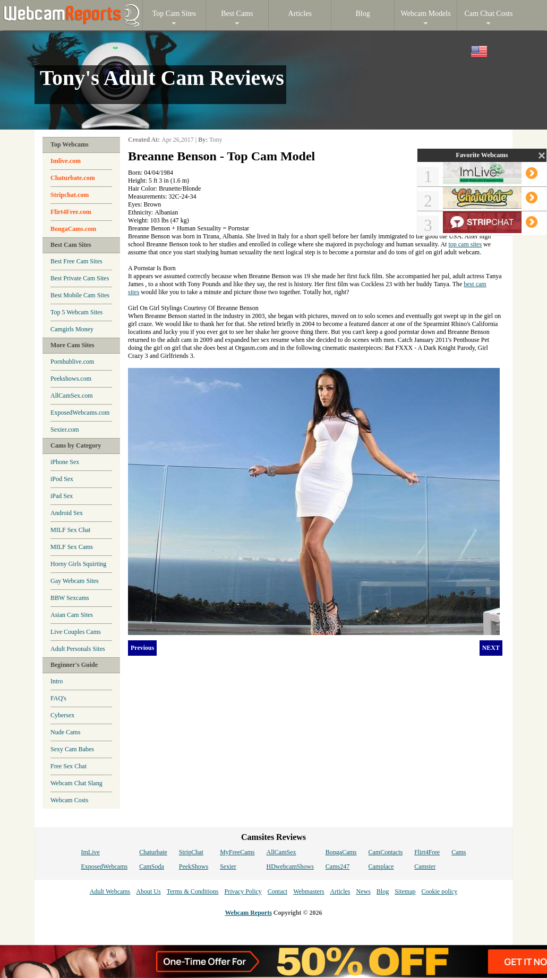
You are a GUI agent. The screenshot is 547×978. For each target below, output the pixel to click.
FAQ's (58, 698)
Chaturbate (153, 852)
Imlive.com (65, 161)
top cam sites (465, 244)
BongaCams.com (73, 229)
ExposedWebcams (104, 866)
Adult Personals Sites (77, 649)
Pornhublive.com (72, 361)
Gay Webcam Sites (74, 581)
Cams (458, 852)
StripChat (191, 852)
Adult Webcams (110, 891)
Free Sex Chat (68, 766)
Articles (340, 891)
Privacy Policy (242, 891)
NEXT (491, 647)
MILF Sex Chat (70, 530)
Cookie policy (439, 891)
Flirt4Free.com (70, 212)
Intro (56, 681)
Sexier (228, 866)
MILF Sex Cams (71, 547)
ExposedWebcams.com (79, 412)
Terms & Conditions (193, 891)
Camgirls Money (71, 329)
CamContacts (386, 852)
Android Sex (66, 513)
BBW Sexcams (69, 598)
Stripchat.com (69, 195)
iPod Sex (61, 479)
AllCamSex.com (71, 395)
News (363, 891)
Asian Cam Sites (71, 615)
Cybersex (62, 715)
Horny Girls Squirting (78, 564)
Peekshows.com (70, 378)
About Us (148, 891)
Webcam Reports (248, 912)
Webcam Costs (69, 800)
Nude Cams (65, 732)
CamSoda (151, 866)
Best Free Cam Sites (76, 261)
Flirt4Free (427, 852)
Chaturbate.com (72, 178)
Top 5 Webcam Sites (76, 312)
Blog (383, 891)
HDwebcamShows (290, 866)
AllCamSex (281, 852)
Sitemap (405, 891)
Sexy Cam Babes (72, 749)
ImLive (90, 852)
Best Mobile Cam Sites (79, 295)
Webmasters (308, 891)
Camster (424, 866)
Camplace (381, 866)
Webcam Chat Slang (76, 783)
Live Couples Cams (75, 632)
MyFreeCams (237, 852)
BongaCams (341, 852)
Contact (277, 891)
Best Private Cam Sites (79, 278)
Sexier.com (64, 429)
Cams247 (337, 866)
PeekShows (193, 866)
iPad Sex (61, 496)
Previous (142, 647)
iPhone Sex (64, 462)
